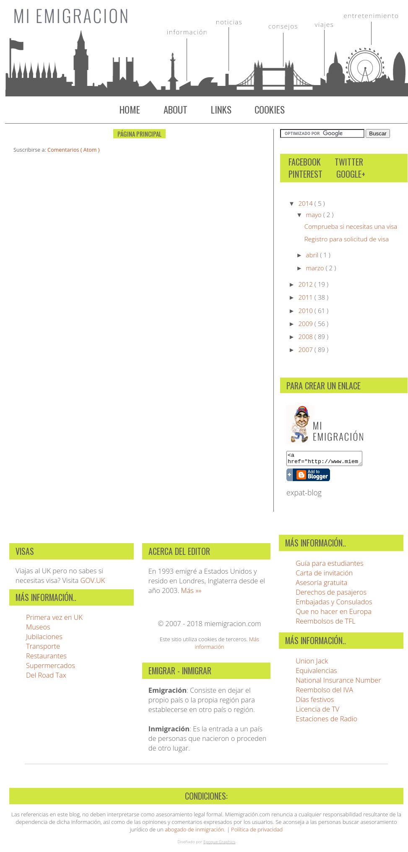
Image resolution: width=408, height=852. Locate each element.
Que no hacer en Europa (334, 614)
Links (221, 109)
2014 (306, 203)
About (175, 109)
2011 (306, 297)
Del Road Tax (46, 677)
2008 (306, 336)
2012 (306, 284)
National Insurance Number (338, 682)
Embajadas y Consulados (334, 604)
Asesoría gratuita (321, 585)
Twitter (349, 162)
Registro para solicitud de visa (346, 239)
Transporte (43, 648)
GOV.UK (92, 583)
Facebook (304, 162)
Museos (38, 629)
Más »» (191, 593)
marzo (316, 268)
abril (313, 255)
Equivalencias (316, 673)
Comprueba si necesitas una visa (351, 226)
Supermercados (50, 668)
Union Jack (312, 663)
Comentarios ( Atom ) (73, 149)
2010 (306, 310)
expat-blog (304, 495)
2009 (306, 323)
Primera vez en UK (54, 619)
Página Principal (139, 133)
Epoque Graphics (219, 844)
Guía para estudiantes (330, 565)
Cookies (270, 109)
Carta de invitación (324, 575)
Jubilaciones (44, 639)
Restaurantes (46, 658)
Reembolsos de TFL (326, 623)
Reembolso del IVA (324, 692)
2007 (306, 349)
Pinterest (305, 174)
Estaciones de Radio (326, 721)
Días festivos (315, 702)
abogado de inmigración (194, 832)
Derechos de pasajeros (331, 594)
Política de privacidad (257, 832)
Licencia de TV (317, 711)
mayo (314, 214)
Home (130, 109)
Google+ (350, 174)
